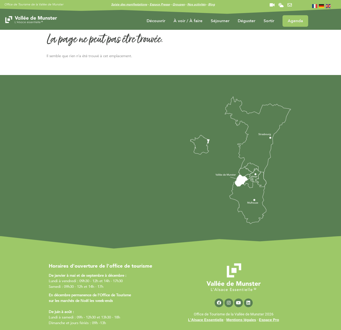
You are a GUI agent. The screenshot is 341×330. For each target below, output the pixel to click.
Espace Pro (269, 320)
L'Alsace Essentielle (206, 320)
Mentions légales (241, 320)
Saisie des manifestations (129, 4)
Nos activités (196, 4)
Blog (211, 4)
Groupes (178, 4)
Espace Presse (160, 4)
